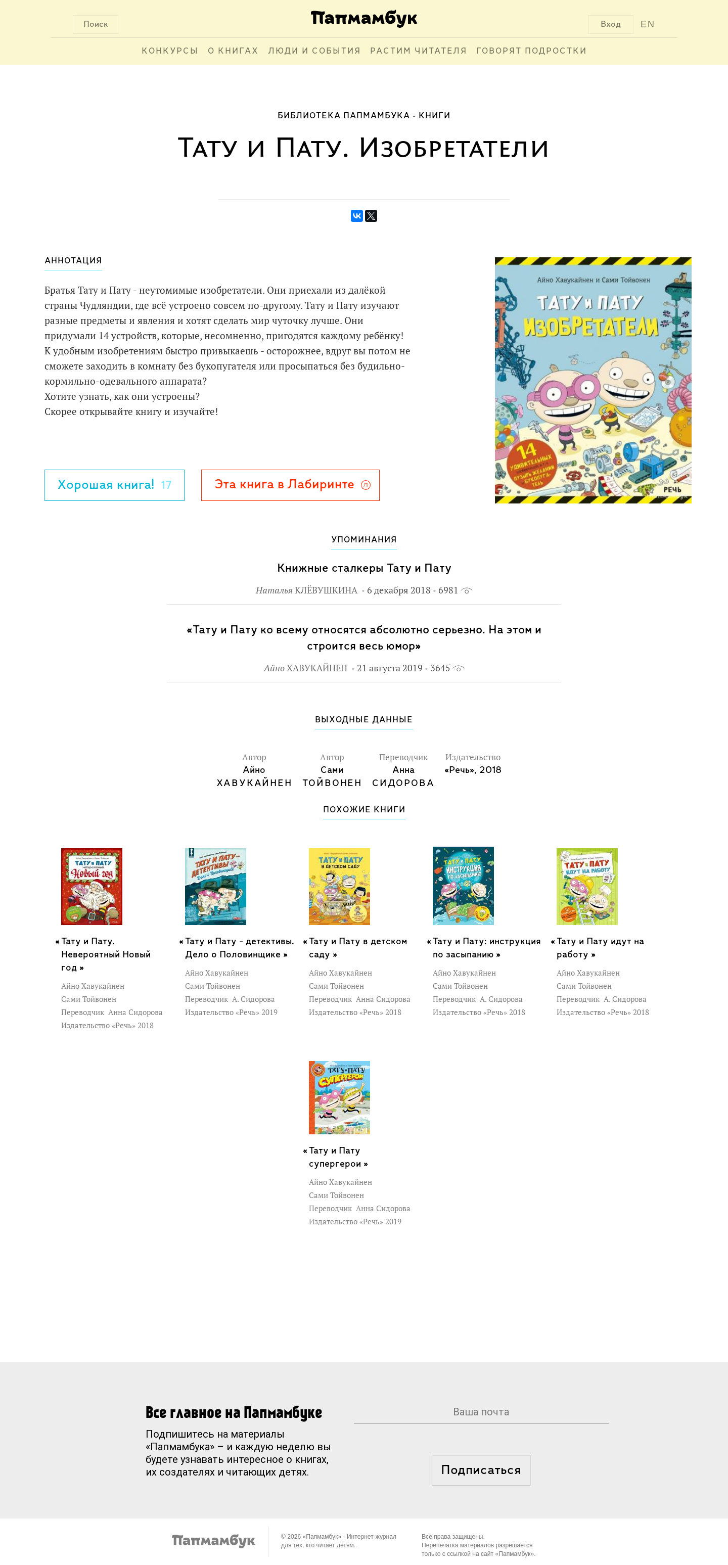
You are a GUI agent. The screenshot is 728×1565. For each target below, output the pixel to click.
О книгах (233, 51)
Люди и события (314, 51)
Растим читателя (418, 51)
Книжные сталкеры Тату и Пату (364, 568)
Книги (434, 116)
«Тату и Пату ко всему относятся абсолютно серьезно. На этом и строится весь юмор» (364, 638)
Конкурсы (170, 51)
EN (648, 24)
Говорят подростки (531, 51)
